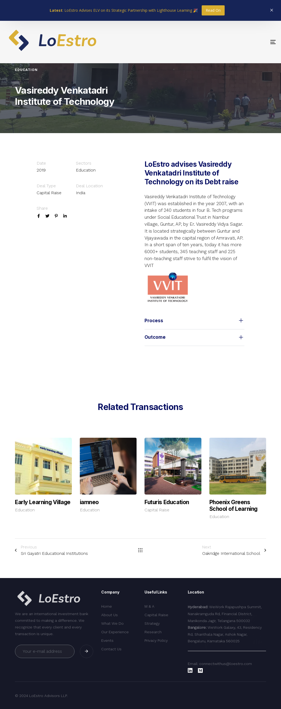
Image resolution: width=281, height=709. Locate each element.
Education (25, 509)
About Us (109, 615)
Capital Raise (157, 509)
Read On (213, 10)
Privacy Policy (156, 640)
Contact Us (111, 649)
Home (106, 606)
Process (194, 321)
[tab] (194, 321)
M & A (149, 606)
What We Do (112, 623)
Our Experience (115, 632)
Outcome (194, 338)
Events (107, 640)
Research (153, 632)
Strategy (152, 623)
